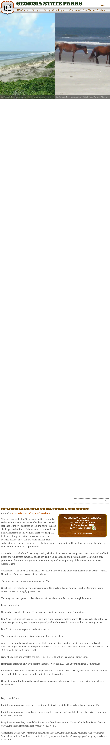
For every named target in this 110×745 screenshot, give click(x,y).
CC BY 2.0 (93, 97)
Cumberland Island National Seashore (31, 513)
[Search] (90, 501)
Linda (86, 97)
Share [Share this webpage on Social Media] (104, 6)
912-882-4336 (86, 533)
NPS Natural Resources (37, 97)
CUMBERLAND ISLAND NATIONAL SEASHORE (82, 519)
